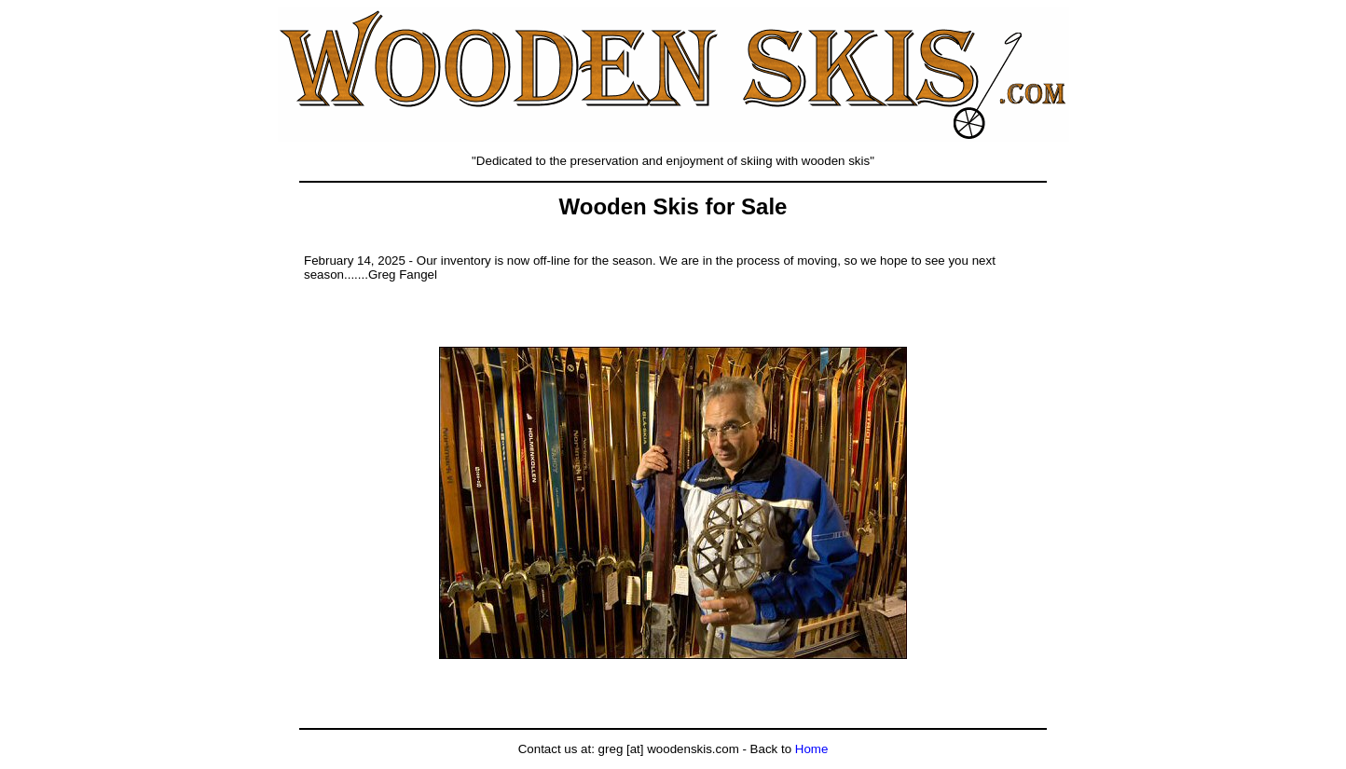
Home (812, 749)
